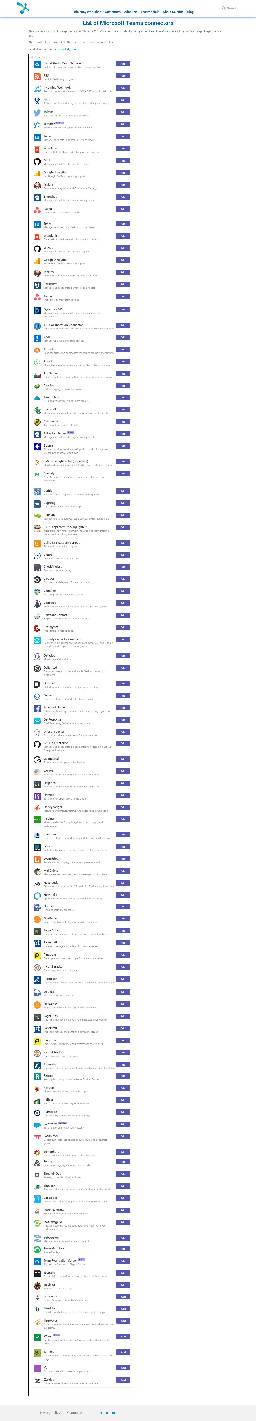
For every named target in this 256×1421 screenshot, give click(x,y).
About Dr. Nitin (173, 12)
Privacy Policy (49, 1413)
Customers (113, 12)
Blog (190, 12)
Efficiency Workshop (86, 12)
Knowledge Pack (68, 49)
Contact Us (75, 1413)
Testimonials (150, 12)
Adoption (130, 12)
